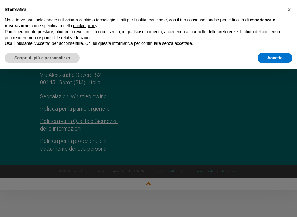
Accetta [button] (275, 57)
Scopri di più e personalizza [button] (42, 57)
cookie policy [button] (85, 25)
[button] (289, 9)
